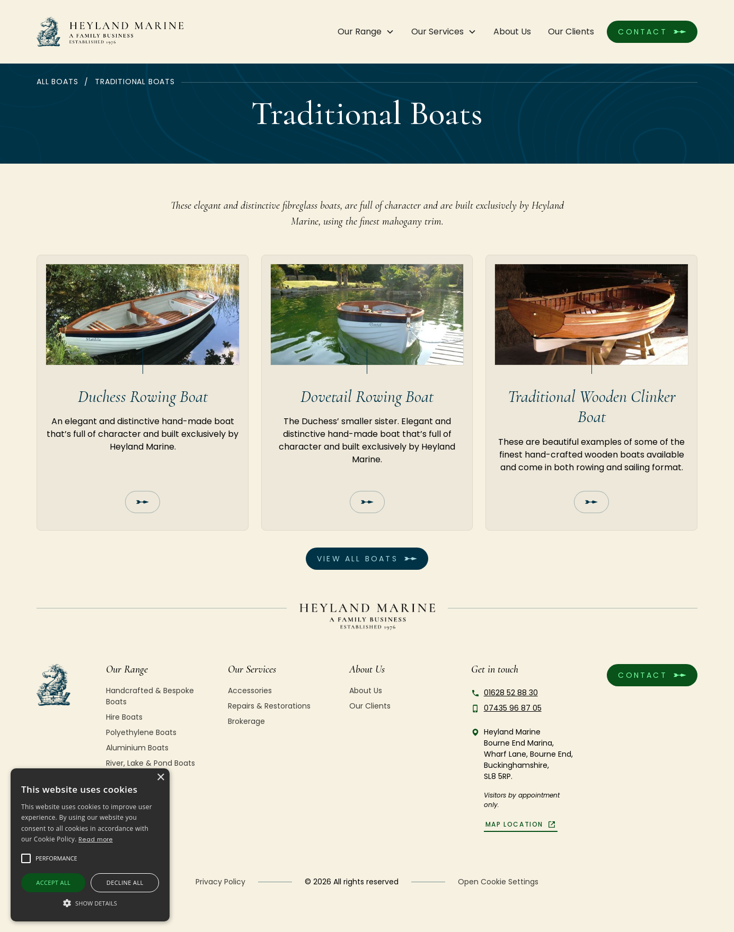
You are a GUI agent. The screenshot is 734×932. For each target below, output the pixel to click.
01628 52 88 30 (511, 692)
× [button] (160, 778)
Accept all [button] (53, 882)
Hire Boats (124, 717)
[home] (110, 31)
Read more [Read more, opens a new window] (95, 839)
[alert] (90, 844)
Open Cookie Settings (498, 881)
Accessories (250, 690)
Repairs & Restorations (269, 706)
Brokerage (246, 721)
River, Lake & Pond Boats (150, 763)
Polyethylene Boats (141, 732)
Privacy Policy (220, 881)
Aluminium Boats (137, 747)
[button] (366, 32)
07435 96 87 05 (513, 708)
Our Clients (571, 31)
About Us (512, 31)
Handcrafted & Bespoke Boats (150, 696)
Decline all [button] (125, 882)
